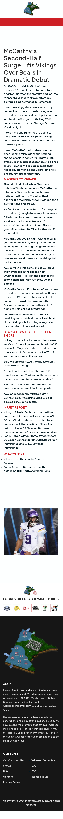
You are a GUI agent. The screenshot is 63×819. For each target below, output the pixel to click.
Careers (8, 777)
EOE (34, 766)
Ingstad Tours (40, 777)
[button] (58, 22)
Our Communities (13, 760)
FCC (34, 771)
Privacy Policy (11, 782)
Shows (7, 766)
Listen (6, 771)
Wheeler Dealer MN (43, 760)
